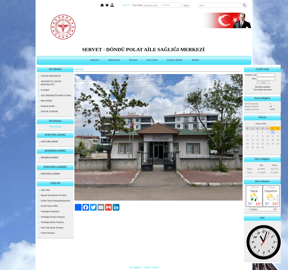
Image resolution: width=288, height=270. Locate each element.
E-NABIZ (45, 90)
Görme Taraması (48, 233)
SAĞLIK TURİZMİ (49, 111)
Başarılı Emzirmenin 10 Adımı (54, 195)
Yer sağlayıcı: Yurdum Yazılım (144, 267)
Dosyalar (133, 60)
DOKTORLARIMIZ (49, 141)
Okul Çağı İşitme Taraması (52, 227)
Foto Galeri (152, 60)
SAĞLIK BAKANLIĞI (51, 76)
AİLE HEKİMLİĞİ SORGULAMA (56, 95)
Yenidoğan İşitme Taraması (52, 222)
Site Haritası (55, 126)
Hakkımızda (114, 60)
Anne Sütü (45, 190)
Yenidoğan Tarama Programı (53, 217)
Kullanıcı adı (250, 75)
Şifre (254, 78)
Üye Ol (126, 5)
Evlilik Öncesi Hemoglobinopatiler (55, 201)
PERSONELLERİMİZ (50, 174)
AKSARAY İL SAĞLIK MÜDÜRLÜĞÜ (51, 83)
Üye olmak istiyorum (263, 89)
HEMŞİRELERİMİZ (49, 157)
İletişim (195, 60)
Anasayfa (94, 60)
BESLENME (46, 101)
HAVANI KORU (48, 106)
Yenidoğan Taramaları (50, 211)
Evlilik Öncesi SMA (49, 206)
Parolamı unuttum (262, 87)
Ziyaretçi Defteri (174, 60)
